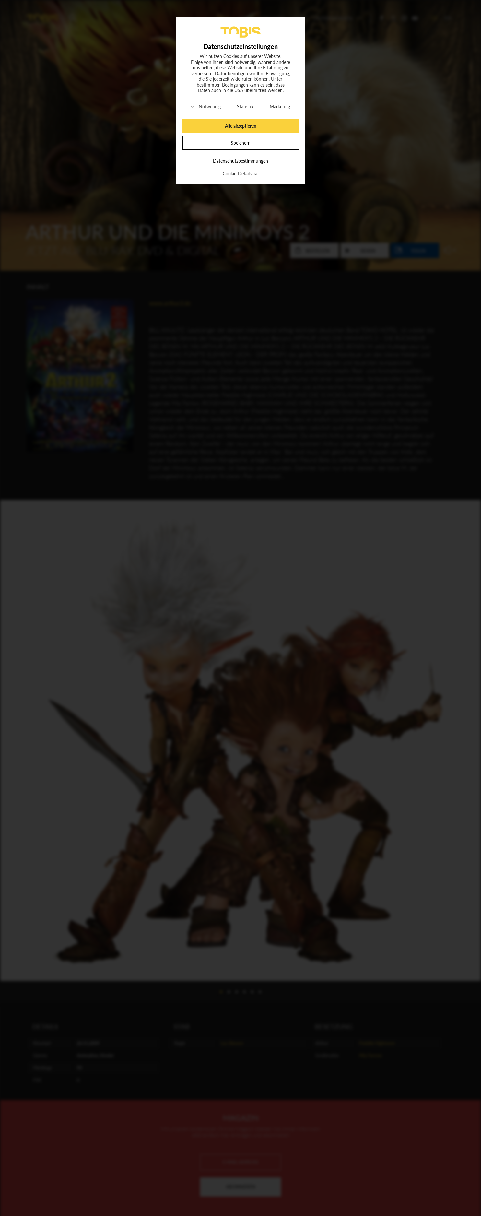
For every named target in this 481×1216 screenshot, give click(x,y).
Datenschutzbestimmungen (240, 161)
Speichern (241, 143)
